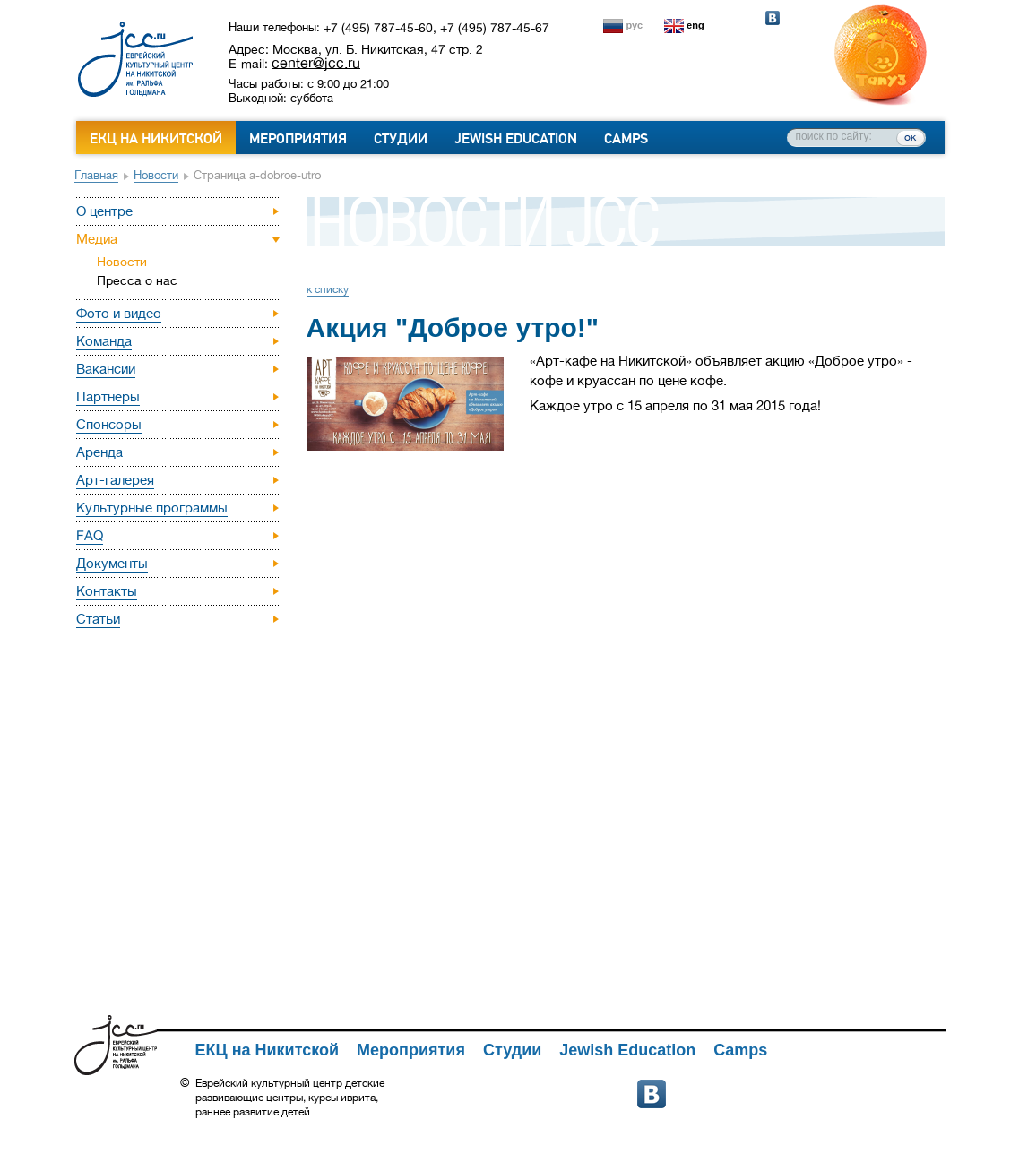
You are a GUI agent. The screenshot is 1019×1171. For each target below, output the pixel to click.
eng (695, 25)
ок (910, 137)
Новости (156, 175)
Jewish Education (515, 139)
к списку (328, 289)
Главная (96, 175)
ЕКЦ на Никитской (156, 139)
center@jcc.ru (316, 62)
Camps (626, 139)
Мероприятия (298, 139)
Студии (400, 139)
